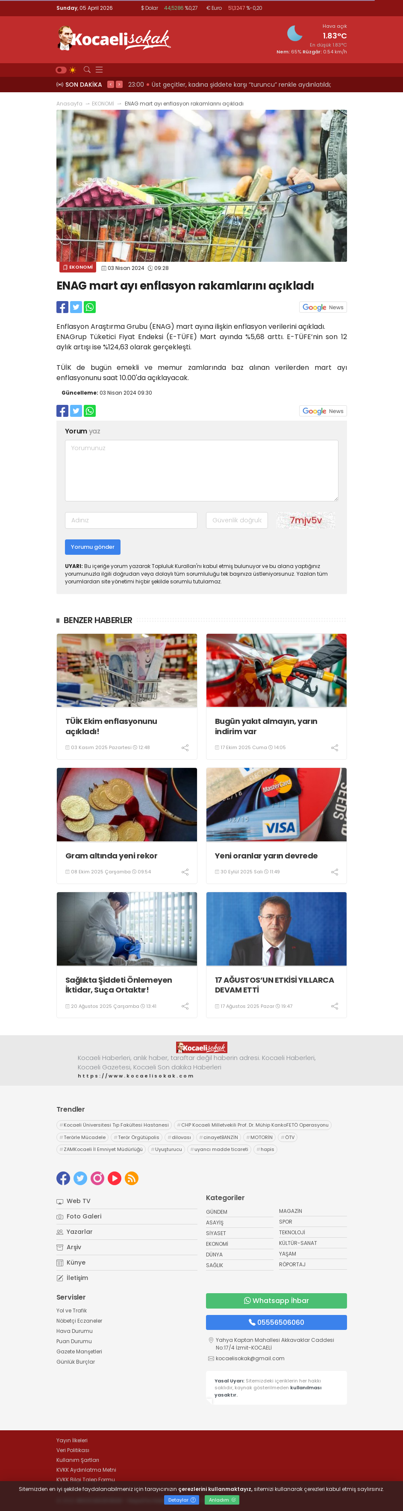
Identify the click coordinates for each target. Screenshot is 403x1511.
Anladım (222, 1499)
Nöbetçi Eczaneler (79, 1320)
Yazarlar (74, 1231)
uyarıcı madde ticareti (219, 1149)
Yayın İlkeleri (72, 1440)
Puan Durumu (74, 1341)
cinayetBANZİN (218, 1137)
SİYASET (216, 1233)
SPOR (285, 1221)
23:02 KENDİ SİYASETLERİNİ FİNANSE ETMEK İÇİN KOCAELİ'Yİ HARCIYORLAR (232, 84)
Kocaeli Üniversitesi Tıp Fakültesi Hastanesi (114, 1125)
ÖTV (287, 1137)
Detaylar (182, 1499)
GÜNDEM (216, 1211)
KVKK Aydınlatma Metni (86, 1469)
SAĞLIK (214, 1265)
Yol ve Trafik (71, 1310)
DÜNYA (214, 1254)
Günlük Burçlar (75, 1361)
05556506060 (276, 1322)
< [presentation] (110, 84)
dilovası (179, 1137)
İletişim (72, 1278)
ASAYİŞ (215, 1222)
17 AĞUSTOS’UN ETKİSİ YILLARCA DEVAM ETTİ (274, 985)
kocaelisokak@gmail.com (250, 1358)
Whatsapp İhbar (276, 1301)
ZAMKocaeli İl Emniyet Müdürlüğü (101, 1149)
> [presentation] (119, 84)
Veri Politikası (72, 1450)
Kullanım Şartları (77, 1460)
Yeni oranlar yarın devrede (266, 856)
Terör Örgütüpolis (136, 1137)
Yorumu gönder (93, 547)
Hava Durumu (74, 1331)
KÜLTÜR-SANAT (298, 1243)
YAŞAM (287, 1253)
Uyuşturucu (166, 1149)
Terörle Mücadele (82, 1137)
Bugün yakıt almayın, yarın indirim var (266, 726)
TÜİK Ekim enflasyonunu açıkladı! (111, 726)
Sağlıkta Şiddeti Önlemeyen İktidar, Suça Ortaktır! (118, 985)
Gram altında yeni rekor (111, 856)
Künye (70, 1262)
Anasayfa (69, 103)
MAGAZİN (290, 1211)
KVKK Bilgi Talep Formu (85, 1479)
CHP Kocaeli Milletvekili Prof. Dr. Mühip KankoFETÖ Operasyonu (253, 1125)
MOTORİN (259, 1137)
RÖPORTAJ (292, 1264)
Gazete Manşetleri (79, 1351)
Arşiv (68, 1247)
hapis (265, 1149)
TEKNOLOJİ (292, 1232)
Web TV (73, 1201)
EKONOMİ (103, 103)
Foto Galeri (78, 1216)
